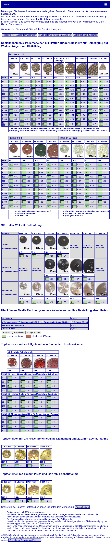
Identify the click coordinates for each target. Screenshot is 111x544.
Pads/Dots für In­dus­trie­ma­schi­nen (55, 35)
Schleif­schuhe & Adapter (85, 35)
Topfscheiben (82, 507)
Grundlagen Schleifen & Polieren (24, 540)
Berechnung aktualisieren (13, 332)
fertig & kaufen (33, 332)
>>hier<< (17, 24)
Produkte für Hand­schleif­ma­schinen (19, 35)
